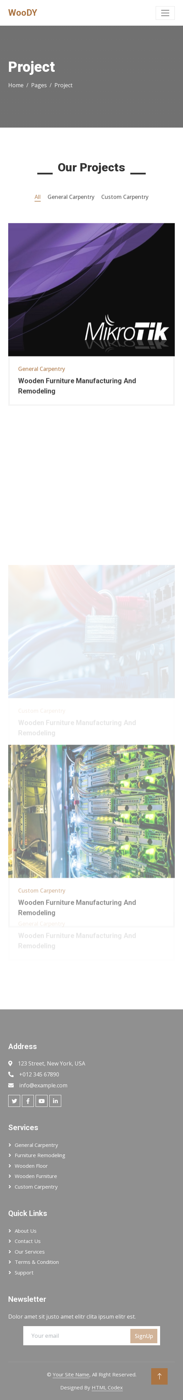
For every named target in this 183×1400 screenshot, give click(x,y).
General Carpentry (36, 1144)
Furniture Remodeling (40, 1155)
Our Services (30, 1251)
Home (16, 85)
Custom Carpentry (36, 1186)
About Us (26, 1230)
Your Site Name (71, 1374)
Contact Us (28, 1241)
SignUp (144, 1336)
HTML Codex (107, 1387)
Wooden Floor (31, 1165)
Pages (39, 85)
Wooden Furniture (36, 1176)
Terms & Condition (37, 1261)
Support (24, 1272)
